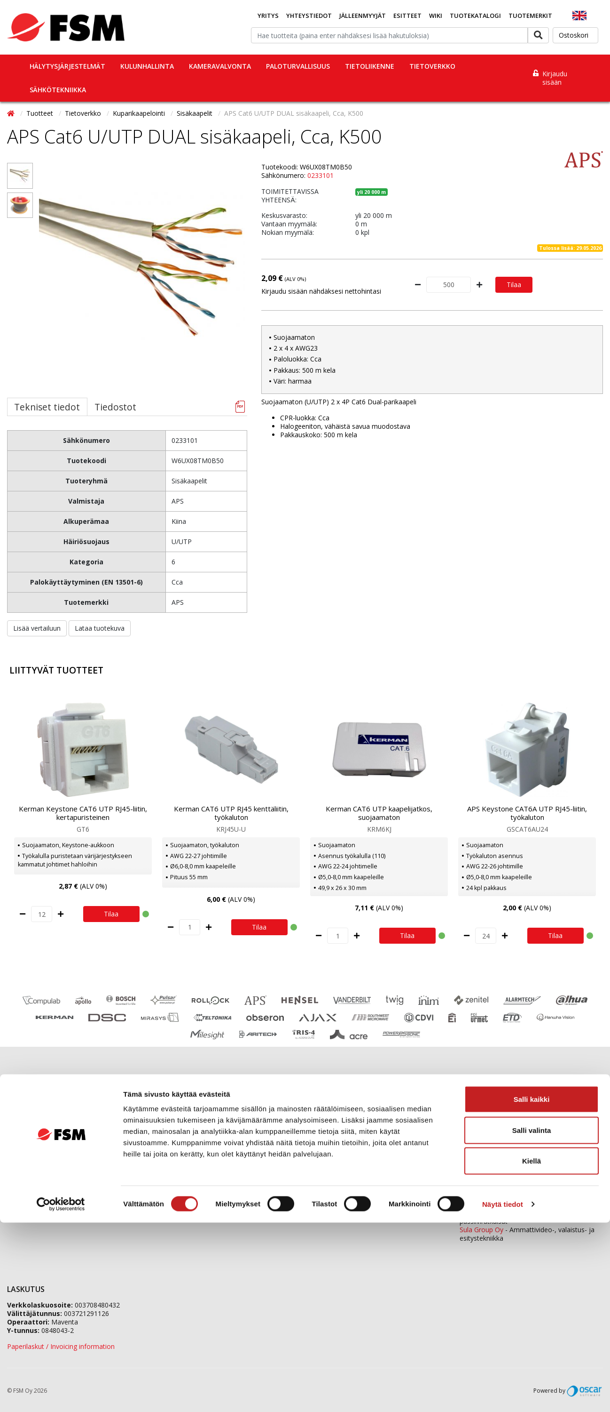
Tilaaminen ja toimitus (41, 1126)
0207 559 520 (533, 1138)
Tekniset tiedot (47, 407)
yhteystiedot (352, 1210)
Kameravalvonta (220, 66)
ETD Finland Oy (483, 1212)
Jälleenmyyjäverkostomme (47, 1114)
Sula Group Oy (481, 1229)
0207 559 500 (356, 1112)
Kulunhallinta (147, 66)
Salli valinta (531, 1320)
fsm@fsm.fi (381, 1170)
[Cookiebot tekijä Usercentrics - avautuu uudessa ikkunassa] (61, 1394)
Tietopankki (24, 1185)
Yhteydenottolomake (341, 1186)
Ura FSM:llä (175, 1150)
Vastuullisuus (177, 1161)
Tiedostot (115, 407)
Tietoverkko (432, 66)
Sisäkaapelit (195, 113)
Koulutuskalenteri (33, 1138)
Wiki (435, 15)
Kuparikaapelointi (140, 113)
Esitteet (407, 15)
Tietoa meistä (179, 1126)
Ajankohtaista (28, 1150)
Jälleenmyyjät (362, 15)
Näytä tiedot (502, 1393)
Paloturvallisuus (298, 66)
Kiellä (531, 1350)
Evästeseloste (28, 1161)
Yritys (268, 15)
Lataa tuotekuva (100, 628)
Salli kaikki (532, 1288)
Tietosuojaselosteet (37, 1173)
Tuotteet (40, 113)
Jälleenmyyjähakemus (191, 1138)
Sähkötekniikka (58, 89)
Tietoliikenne (369, 66)
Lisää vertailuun (37, 628)
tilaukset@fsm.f (333, 1154)
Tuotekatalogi (475, 15)
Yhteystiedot (309, 15)
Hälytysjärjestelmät (67, 66)
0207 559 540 (533, 1188)
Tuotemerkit (530, 15)
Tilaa (514, 284)
